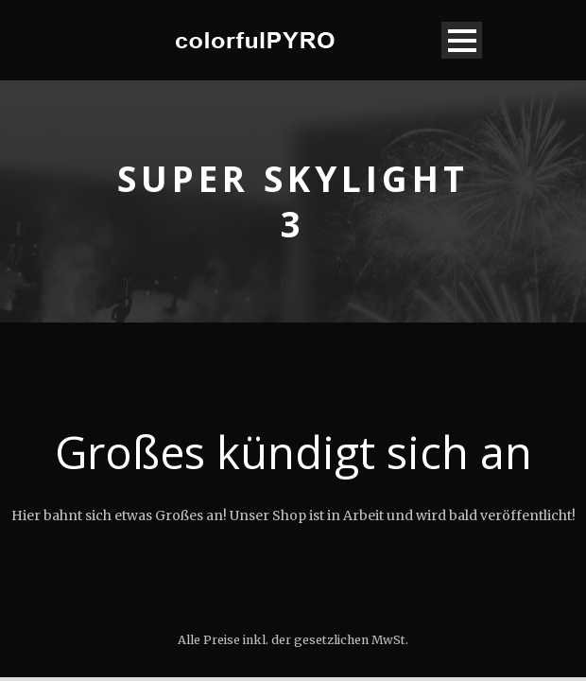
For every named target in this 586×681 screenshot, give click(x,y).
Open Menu (461, 40)
